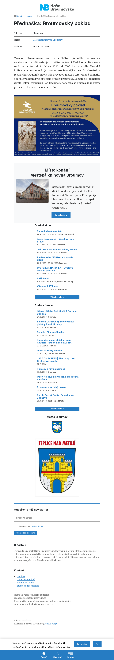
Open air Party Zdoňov (49, 350)
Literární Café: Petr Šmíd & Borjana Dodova (56, 312)
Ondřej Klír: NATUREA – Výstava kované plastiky (55, 269)
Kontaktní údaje (25, 582)
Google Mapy (50, 623)
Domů (19, 16)
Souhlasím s (31, 526)
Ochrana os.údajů (26, 579)
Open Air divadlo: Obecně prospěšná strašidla (58, 378)
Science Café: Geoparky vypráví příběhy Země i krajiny (55, 323)
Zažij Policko (44, 278)
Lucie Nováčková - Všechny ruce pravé (55, 240)
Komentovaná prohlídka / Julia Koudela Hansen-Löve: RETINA (54, 341)
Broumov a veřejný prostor (52, 387)
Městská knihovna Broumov (47, 40)
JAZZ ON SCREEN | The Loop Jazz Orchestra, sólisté (56, 359)
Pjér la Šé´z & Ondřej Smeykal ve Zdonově (55, 396)
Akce (29, 16)
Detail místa (61, 215)
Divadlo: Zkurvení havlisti (51, 332)
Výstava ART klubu (47, 286)
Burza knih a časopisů (49, 231)
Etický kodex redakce (28, 585)
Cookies (21, 576)
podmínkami (37, 526)
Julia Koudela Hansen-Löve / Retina (57, 249)
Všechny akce (57, 297)
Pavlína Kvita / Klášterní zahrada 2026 (55, 258)
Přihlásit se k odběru (25, 533)
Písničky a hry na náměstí (51, 368)
